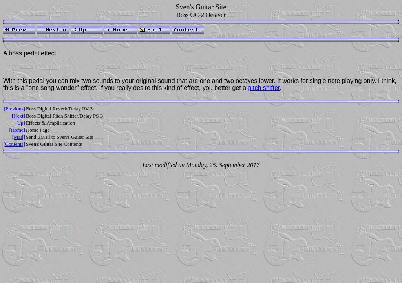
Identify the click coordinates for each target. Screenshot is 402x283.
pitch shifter (264, 88)
